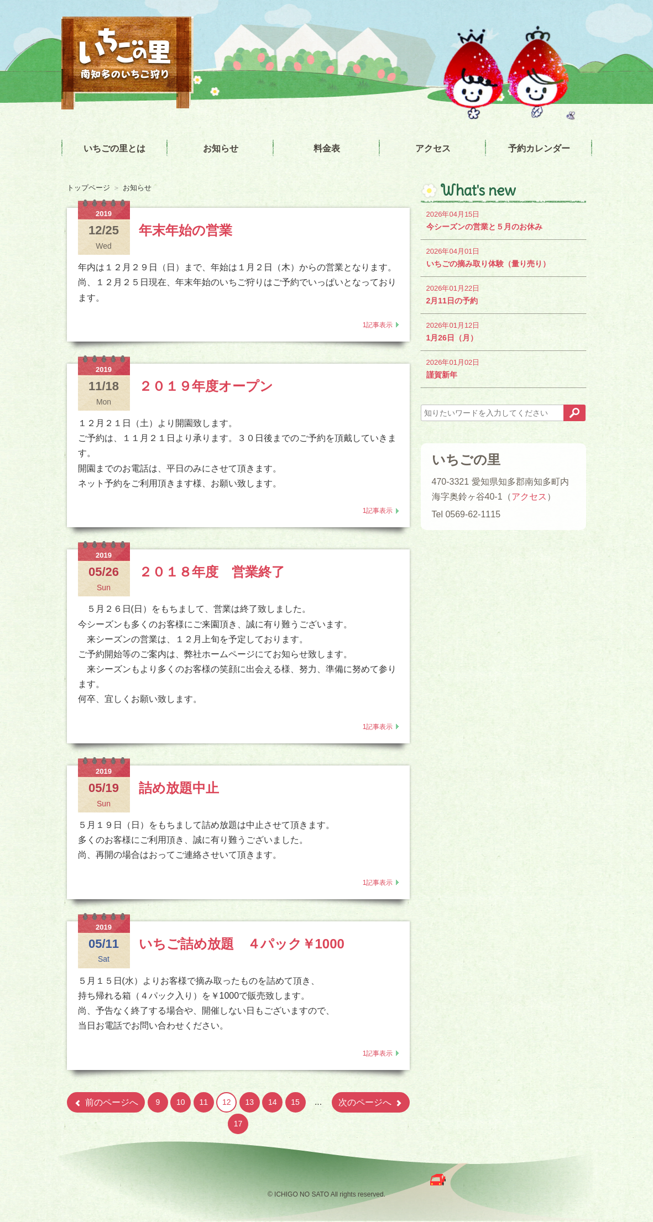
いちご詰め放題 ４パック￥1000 (241, 943)
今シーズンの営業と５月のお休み (503, 219)
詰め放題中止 (179, 787)
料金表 (327, 148)
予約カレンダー (539, 148)
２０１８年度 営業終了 (212, 571)
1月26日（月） (503, 330)
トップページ (88, 187)
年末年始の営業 (185, 230)
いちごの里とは (114, 148)
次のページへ (370, 1103)
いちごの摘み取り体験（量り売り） (503, 256)
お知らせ (220, 148)
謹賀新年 (503, 367)
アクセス (433, 148)
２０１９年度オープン (206, 386)
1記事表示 (378, 325)
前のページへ (106, 1103)
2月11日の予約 (503, 293)
